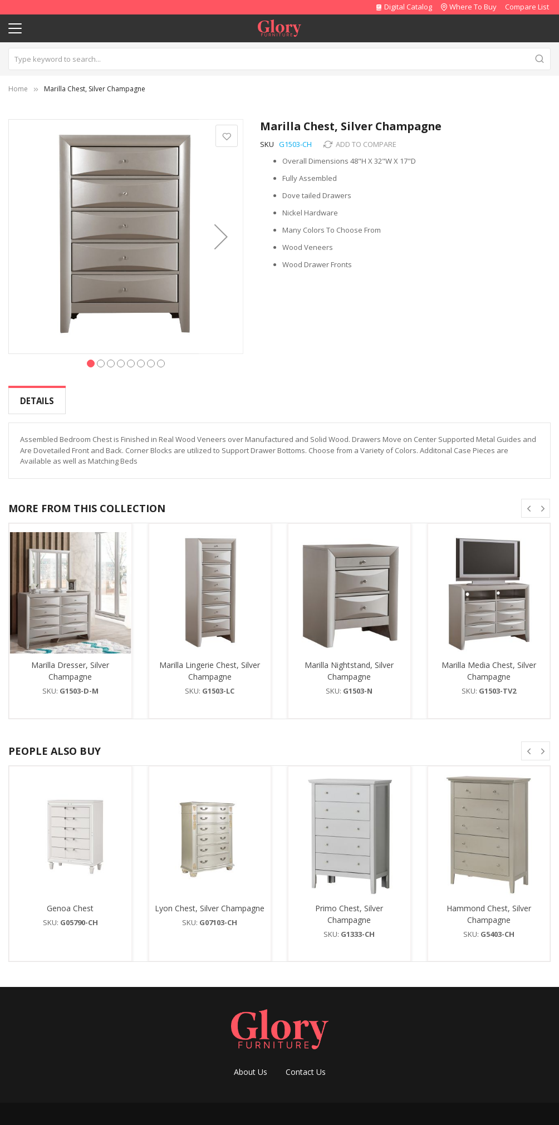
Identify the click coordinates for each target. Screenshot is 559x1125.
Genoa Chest (70, 899)
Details (37, 400)
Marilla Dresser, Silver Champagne (70, 662)
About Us (250, 1063)
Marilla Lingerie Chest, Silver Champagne (209, 662)
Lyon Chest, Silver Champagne (209, 899)
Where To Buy (473, 7)
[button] (221, 236)
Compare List (527, 7)
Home (18, 89)
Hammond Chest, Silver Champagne (489, 905)
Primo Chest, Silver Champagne (349, 905)
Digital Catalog (403, 7)
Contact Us (306, 1063)
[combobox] (279, 59)
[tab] (37, 401)
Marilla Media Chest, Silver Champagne (489, 662)
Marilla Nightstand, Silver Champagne (349, 662)
